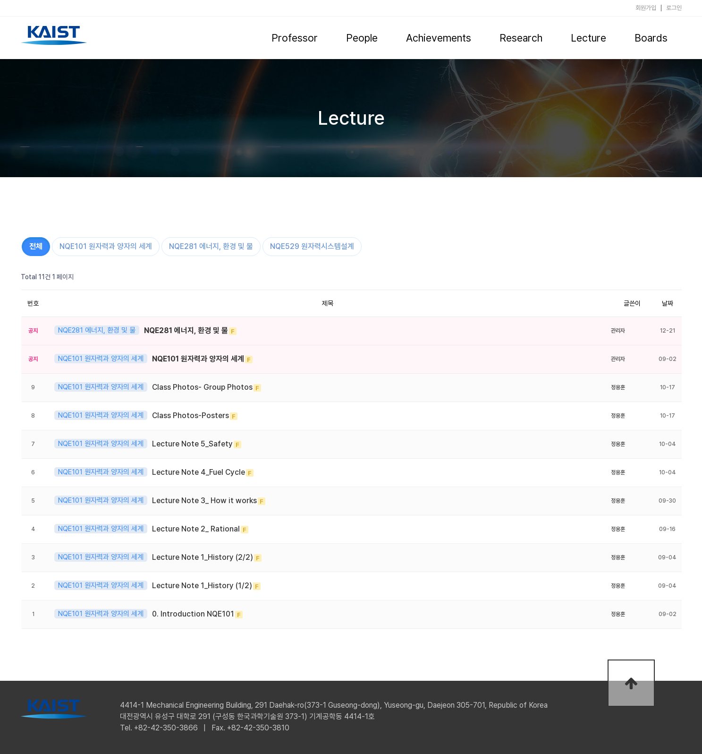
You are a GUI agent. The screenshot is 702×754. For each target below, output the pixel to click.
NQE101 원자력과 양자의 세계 (105, 246)
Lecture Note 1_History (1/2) (202, 585)
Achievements (438, 38)
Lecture (588, 38)
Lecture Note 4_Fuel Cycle (198, 472)
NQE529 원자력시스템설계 (312, 246)
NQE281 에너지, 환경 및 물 (211, 246)
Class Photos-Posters (190, 415)
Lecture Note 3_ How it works (204, 500)
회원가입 (645, 8)
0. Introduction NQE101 (193, 613)
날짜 (667, 303)
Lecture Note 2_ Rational (196, 528)
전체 (35, 246)
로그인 (674, 8)
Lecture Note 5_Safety (192, 443)
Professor (294, 38)
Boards (651, 38)
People (362, 38)
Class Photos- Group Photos (202, 387)
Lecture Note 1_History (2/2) (202, 557)
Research (520, 38)
